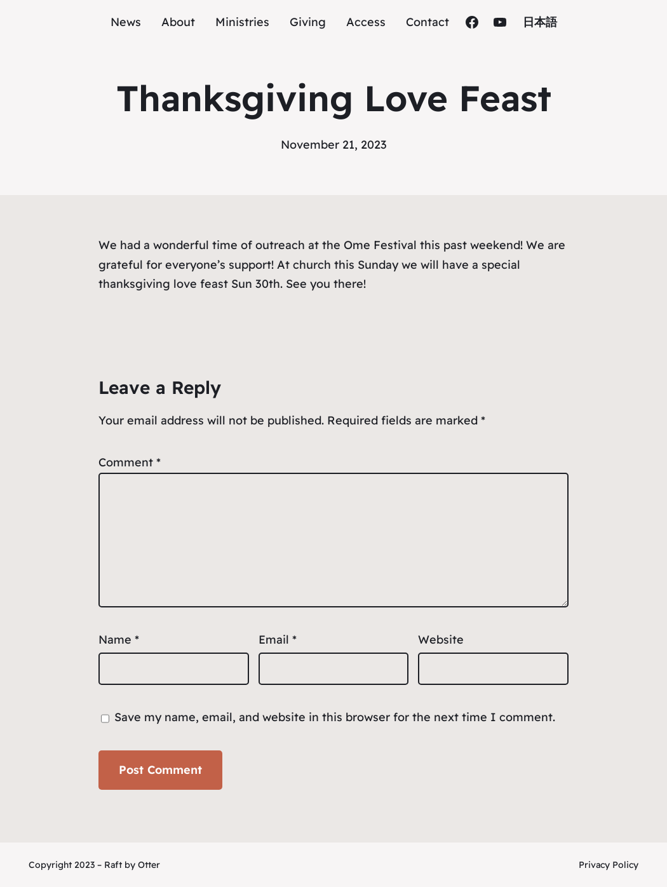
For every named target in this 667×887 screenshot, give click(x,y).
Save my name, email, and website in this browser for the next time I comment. (334, 717)
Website (441, 639)
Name (118, 639)
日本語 (540, 22)
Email (278, 639)
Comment (129, 462)
